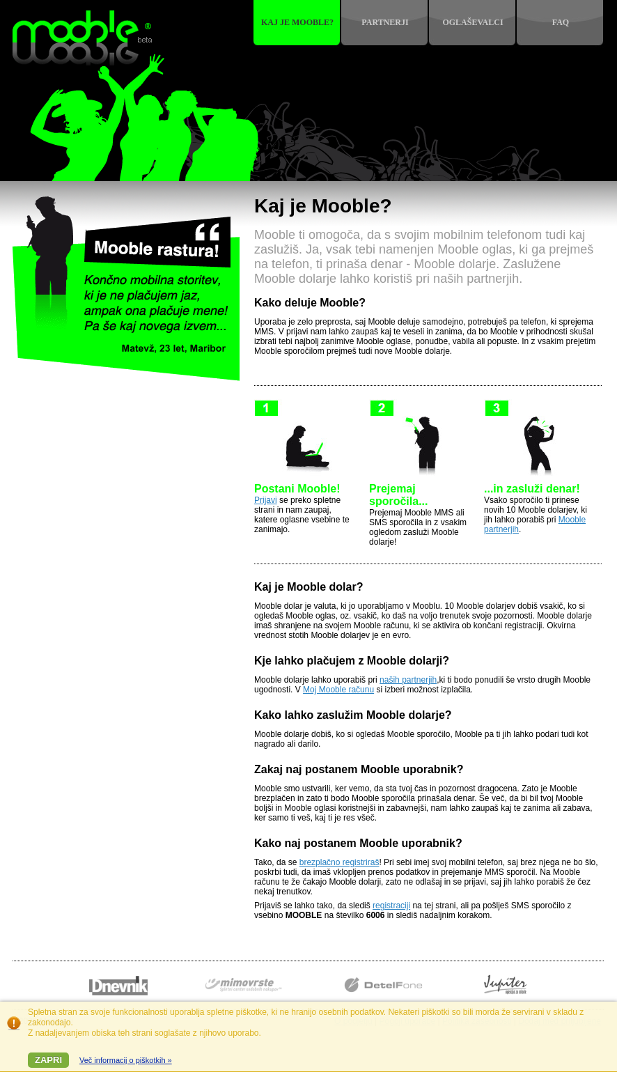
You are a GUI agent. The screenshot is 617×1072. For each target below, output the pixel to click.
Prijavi (265, 500)
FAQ (560, 22)
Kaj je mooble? (297, 22)
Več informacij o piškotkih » (125, 1060)
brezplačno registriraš (339, 862)
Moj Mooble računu (338, 689)
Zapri (48, 1060)
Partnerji (384, 22)
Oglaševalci (472, 22)
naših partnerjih (408, 680)
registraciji (391, 905)
